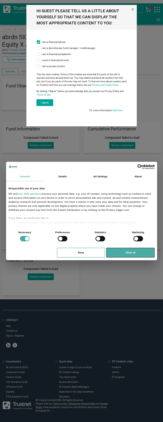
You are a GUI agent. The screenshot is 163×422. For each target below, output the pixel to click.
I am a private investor (53, 66)
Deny (81, 252)
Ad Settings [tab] (100, 176)
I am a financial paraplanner (56, 54)
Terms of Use (43, 94)
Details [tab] (62, 176)
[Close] (132, 9)
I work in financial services (55, 60)
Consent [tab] (25, 176)
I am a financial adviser (54, 42)
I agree (45, 102)
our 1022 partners (29, 193)
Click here (117, 110)
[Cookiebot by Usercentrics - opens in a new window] (140, 166)
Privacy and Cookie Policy (105, 85)
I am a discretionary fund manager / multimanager (68, 48)
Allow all (130, 252)
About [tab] (138, 176)
